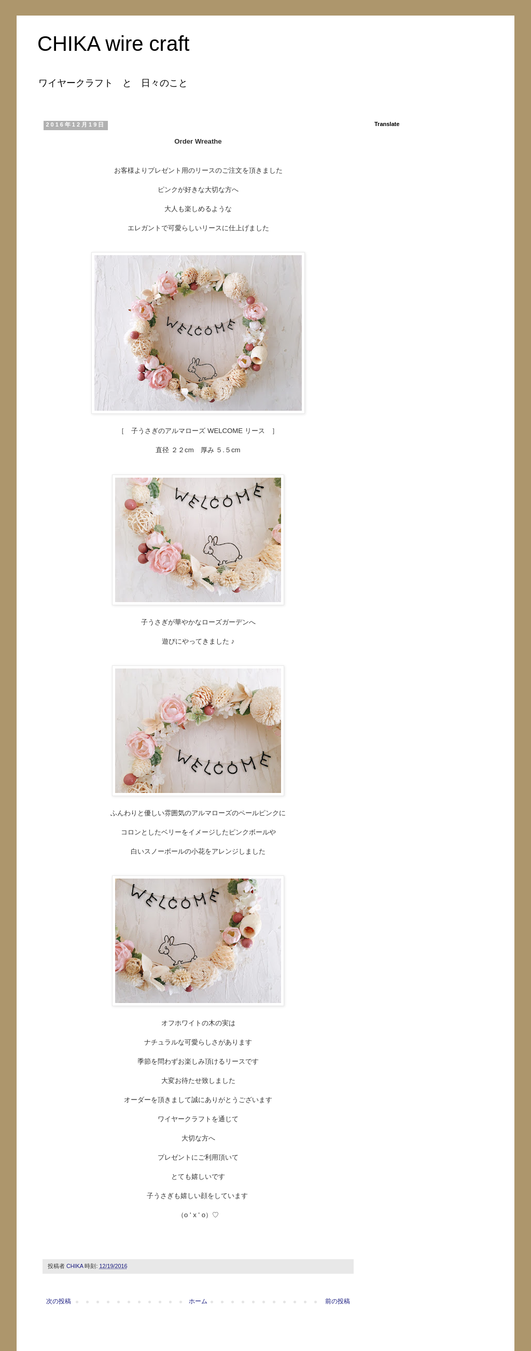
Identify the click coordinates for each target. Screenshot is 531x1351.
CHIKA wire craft (113, 43)
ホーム (198, 1301)
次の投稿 (58, 1301)
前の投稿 (337, 1301)
